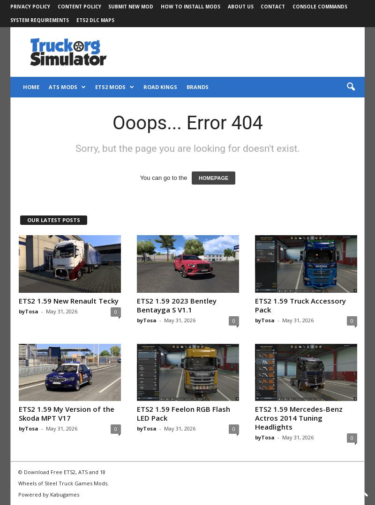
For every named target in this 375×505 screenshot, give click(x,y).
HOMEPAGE (213, 178)
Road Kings (160, 86)
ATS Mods (67, 87)
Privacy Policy (30, 6)
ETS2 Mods (114, 87)
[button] (350, 87)
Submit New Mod (130, 6)
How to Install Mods (190, 6)
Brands (198, 86)
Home (31, 86)
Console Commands (319, 6)
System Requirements (39, 20)
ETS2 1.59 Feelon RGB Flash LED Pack (183, 413)
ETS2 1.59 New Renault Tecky (69, 300)
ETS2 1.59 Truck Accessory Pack (300, 305)
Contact (273, 6)
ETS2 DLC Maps (95, 20)
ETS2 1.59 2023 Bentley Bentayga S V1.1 (177, 305)
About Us (241, 6)
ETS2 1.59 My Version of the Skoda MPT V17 (66, 413)
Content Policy (79, 6)
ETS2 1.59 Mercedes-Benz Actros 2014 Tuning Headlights (299, 417)
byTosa (28, 311)
